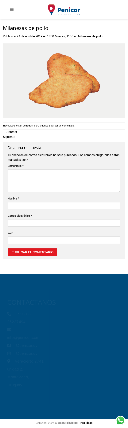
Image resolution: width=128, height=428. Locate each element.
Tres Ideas (85, 422)
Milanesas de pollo (90, 36)
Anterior (10, 132)
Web (10, 233)
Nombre (13, 198)
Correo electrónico (20, 215)
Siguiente (11, 136)
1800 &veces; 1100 (60, 36)
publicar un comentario (62, 125)
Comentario (15, 165)
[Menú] (11, 9)
